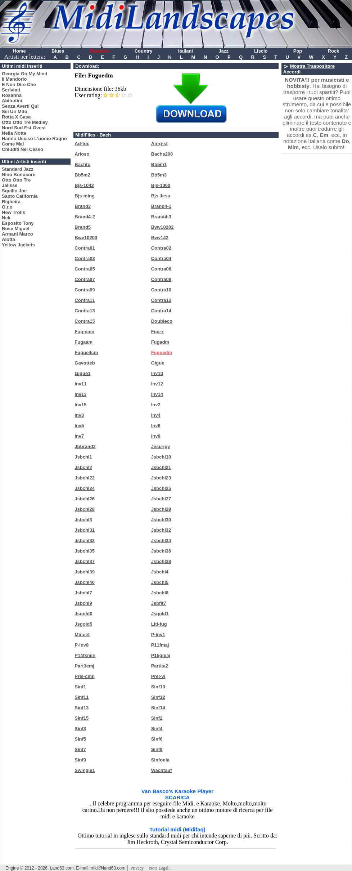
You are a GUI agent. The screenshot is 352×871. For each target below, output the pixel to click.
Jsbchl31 (85, 530)
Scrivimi (11, 90)
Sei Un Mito (14, 111)
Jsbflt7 (158, 603)
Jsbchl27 (161, 498)
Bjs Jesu (160, 195)
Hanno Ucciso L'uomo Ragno (34, 138)
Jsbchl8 (159, 592)
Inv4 (156, 415)
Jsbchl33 (85, 540)
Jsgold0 (83, 613)
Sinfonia (160, 760)
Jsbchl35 (85, 551)
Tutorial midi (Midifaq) (177, 829)
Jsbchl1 (83, 457)
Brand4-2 (85, 216)
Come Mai (13, 144)
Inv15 (80, 404)
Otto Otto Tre (16, 180)
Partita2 (159, 666)
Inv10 (157, 373)
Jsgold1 (160, 613)
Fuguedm (161, 352)
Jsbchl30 (161, 519)
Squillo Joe (14, 190)
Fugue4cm (86, 352)
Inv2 (156, 404)
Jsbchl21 (161, 467)
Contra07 (85, 279)
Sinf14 (158, 707)
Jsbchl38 (161, 561)
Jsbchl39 (85, 572)
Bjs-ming (85, 195)
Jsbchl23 (161, 478)
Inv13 (80, 394)
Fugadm (160, 342)
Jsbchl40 (85, 582)
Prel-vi (158, 676)
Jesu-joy (160, 446)
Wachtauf (161, 770)
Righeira (11, 201)
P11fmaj (160, 645)
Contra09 (85, 289)
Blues (57, 51)
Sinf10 (158, 686)
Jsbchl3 (83, 519)
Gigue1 (82, 373)
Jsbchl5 (159, 582)
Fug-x (157, 331)
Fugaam (83, 342)
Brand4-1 (161, 206)
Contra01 (85, 248)
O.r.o (7, 207)
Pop (297, 51)
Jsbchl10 (161, 457)
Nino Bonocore (18, 174)
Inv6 (156, 425)
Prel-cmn (85, 676)
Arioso (82, 154)
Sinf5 (80, 739)
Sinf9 (80, 760)
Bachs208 (162, 154)
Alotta (8, 239)
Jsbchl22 (85, 478)
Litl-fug (159, 624)
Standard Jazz (17, 169)
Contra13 (85, 310)
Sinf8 (157, 749)
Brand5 (83, 227)
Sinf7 (80, 749)
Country (144, 51)
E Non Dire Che (19, 84)
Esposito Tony (18, 223)
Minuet (82, 634)
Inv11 (80, 384)
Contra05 (85, 269)
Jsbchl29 (161, 509)
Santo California (20, 196)
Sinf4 (157, 728)
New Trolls (13, 212)
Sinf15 (82, 718)
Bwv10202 (162, 227)
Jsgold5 (83, 624)
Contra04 (161, 258)
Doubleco (161, 321)
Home (19, 51)
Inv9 (156, 436)
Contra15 (85, 321)
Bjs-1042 (84, 185)
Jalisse (9, 185)
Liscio (261, 51)
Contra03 (85, 258)
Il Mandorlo (14, 79)
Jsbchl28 (85, 509)
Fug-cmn (84, 331)
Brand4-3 (161, 216)
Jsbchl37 (85, 561)
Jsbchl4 (159, 572)
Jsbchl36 (161, 551)
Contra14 (161, 310)
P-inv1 (158, 634)
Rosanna (12, 95)
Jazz (223, 51)
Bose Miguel (16, 228)
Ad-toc (82, 143)
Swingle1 (85, 770)
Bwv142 (159, 237)
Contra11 (85, 300)
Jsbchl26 (85, 498)
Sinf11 (82, 697)
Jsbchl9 (83, 603)
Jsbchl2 (83, 467)
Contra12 (161, 300)
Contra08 (161, 279)
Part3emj (84, 666)
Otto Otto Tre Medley (25, 122)
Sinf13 (82, 707)
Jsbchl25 (161, 488)
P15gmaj (160, 655)
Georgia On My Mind (24, 73)
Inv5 (79, 425)
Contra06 (161, 269)
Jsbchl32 (161, 530)
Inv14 (157, 394)
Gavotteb (85, 363)
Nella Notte (14, 133)
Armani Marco (17, 234)
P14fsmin (85, 655)
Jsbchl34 (161, 540)
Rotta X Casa (16, 117)
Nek (6, 217)
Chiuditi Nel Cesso (22, 149)
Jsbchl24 (85, 488)
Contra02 (161, 248)
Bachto (82, 164)
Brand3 (83, 206)
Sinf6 (157, 739)
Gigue (157, 363)
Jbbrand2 (85, 446)
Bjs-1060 (160, 185)
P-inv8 (82, 645)
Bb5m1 (159, 164)
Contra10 (161, 289)
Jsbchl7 (83, 592)
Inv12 (157, 384)
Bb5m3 (159, 175)
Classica (99, 51)
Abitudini (12, 100)
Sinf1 (80, 686)
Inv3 (79, 415)
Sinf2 (157, 718)
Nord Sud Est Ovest (24, 127)
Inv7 (79, 436)
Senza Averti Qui (20, 106)
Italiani (185, 51)
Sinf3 (80, 728)
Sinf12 (158, 697)
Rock (333, 51)
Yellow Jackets (18, 244)
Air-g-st (159, 143)
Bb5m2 (82, 175)
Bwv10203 (86, 237)
